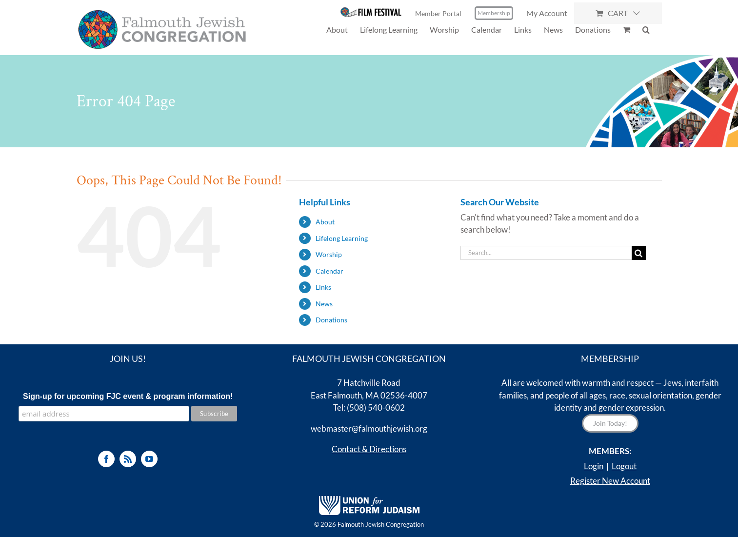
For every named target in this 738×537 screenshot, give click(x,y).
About (325, 222)
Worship (329, 254)
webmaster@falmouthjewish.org (369, 428)
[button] (646, 29)
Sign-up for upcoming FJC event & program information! (128, 396)
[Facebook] (106, 459)
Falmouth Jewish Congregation (381, 524)
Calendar (329, 271)
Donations (331, 320)
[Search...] (546, 253)
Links (323, 287)
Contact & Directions (369, 449)
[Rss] (128, 459)
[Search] (639, 253)
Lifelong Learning (342, 238)
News (324, 303)
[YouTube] (149, 459)
